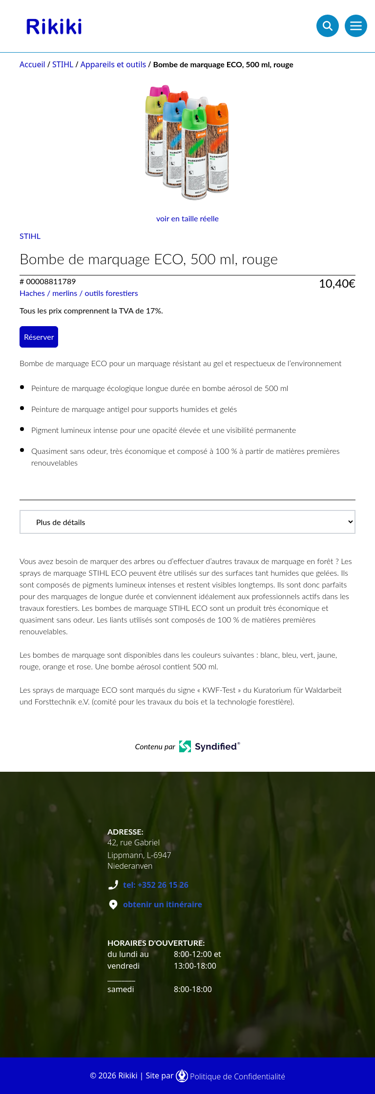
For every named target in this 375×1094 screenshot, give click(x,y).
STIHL (62, 64)
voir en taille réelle (187, 218)
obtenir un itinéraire (162, 904)
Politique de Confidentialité (237, 1076)
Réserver (39, 336)
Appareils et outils (113, 64)
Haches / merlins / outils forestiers (79, 292)
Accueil (32, 64)
